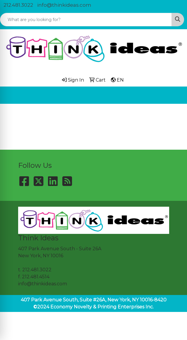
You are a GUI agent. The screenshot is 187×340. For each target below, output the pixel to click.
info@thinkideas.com (64, 5)
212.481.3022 (18, 5)
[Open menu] (175, 95)
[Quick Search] (86, 19)
